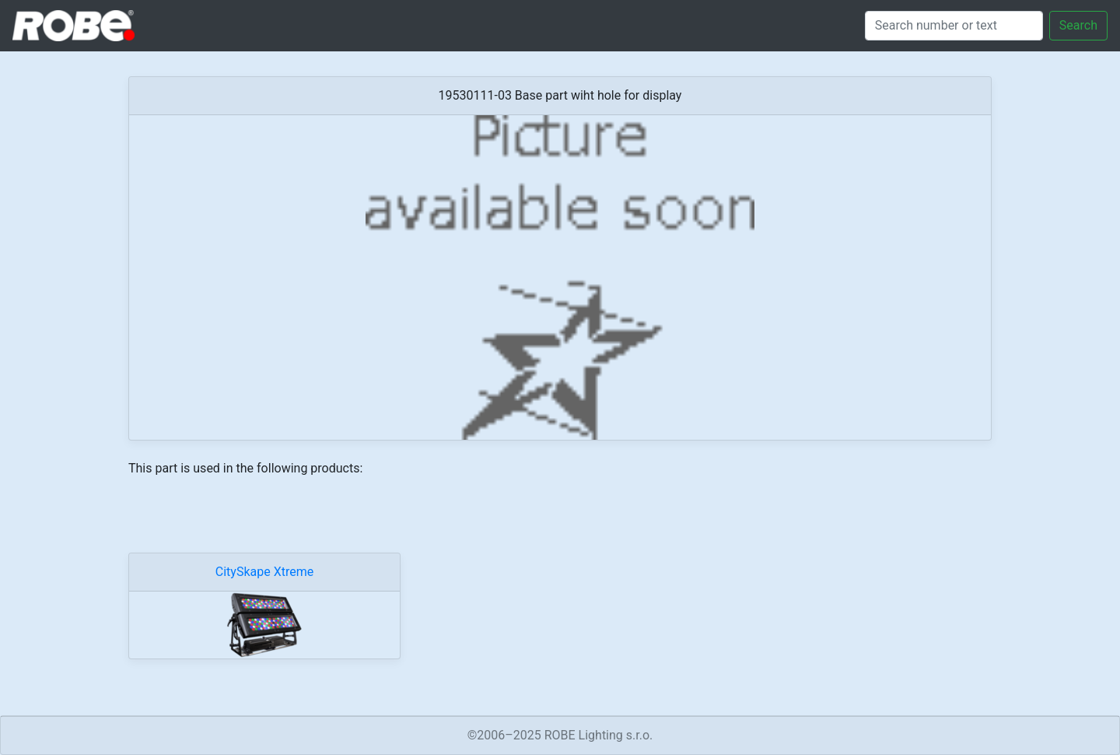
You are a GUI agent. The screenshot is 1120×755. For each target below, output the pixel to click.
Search (1078, 25)
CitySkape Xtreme (264, 571)
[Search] (954, 25)
